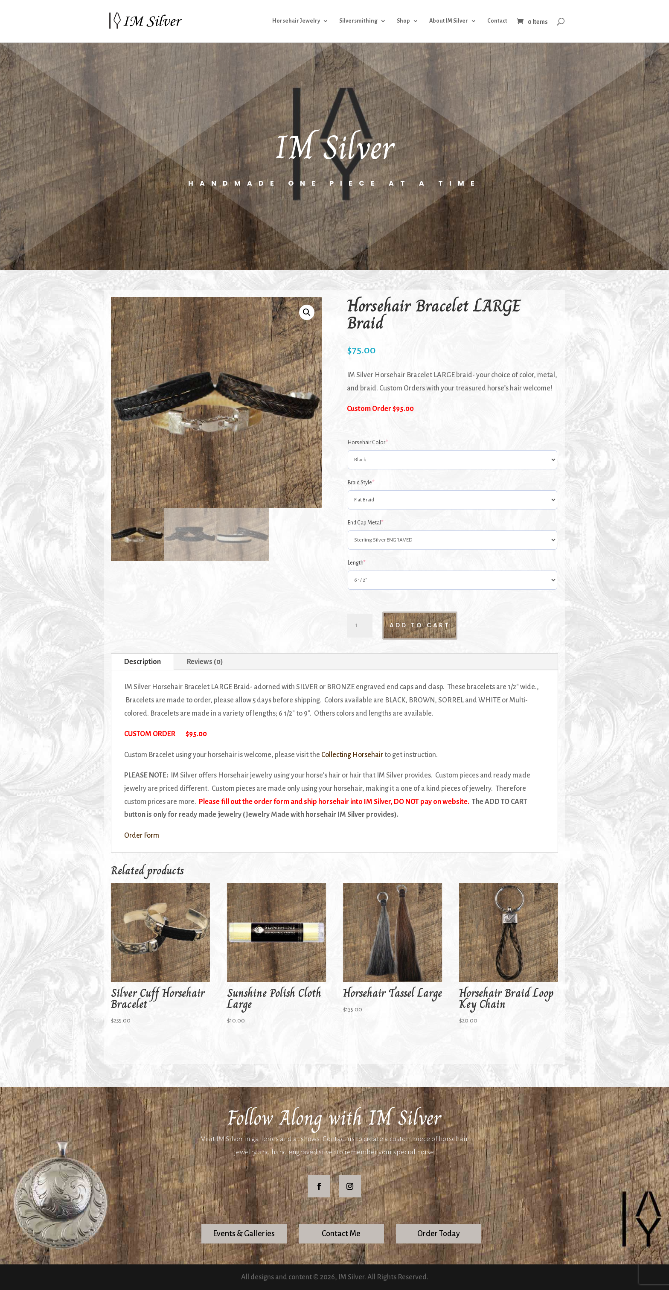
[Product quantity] (359, 626)
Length (357, 563)
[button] (306, 312)
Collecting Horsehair (352, 755)
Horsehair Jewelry (296, 21)
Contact (497, 21)
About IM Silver (448, 21)
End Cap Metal (366, 523)
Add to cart (420, 625)
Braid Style (361, 483)
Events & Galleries (244, 1233)
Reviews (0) (205, 662)
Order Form (141, 835)
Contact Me (341, 1233)
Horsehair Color (368, 443)
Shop (403, 21)
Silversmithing (358, 21)
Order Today (438, 1233)
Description (142, 662)
